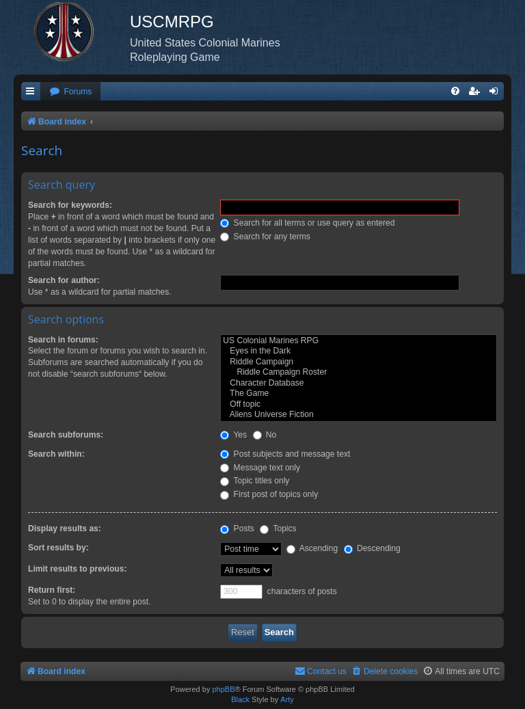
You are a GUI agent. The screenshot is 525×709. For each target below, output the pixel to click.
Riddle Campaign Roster (358, 372)
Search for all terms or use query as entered (307, 223)
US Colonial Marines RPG (358, 341)
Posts (237, 528)
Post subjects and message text (285, 454)
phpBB (223, 689)
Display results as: (64, 528)
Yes (233, 435)
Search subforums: (65, 435)
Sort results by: (58, 547)
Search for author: (64, 280)
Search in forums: (63, 340)
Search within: (56, 454)
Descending (372, 548)
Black (240, 699)
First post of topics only (269, 494)
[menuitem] (70, 92)
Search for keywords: (70, 205)
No (265, 435)
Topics (278, 528)
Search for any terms (265, 236)
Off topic (358, 404)
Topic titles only (254, 480)
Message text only (260, 467)
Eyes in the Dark (358, 351)
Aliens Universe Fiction (358, 415)
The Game (358, 393)
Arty (287, 699)
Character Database (358, 383)
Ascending (312, 548)
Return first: (51, 590)
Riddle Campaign (358, 362)
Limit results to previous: (77, 569)
